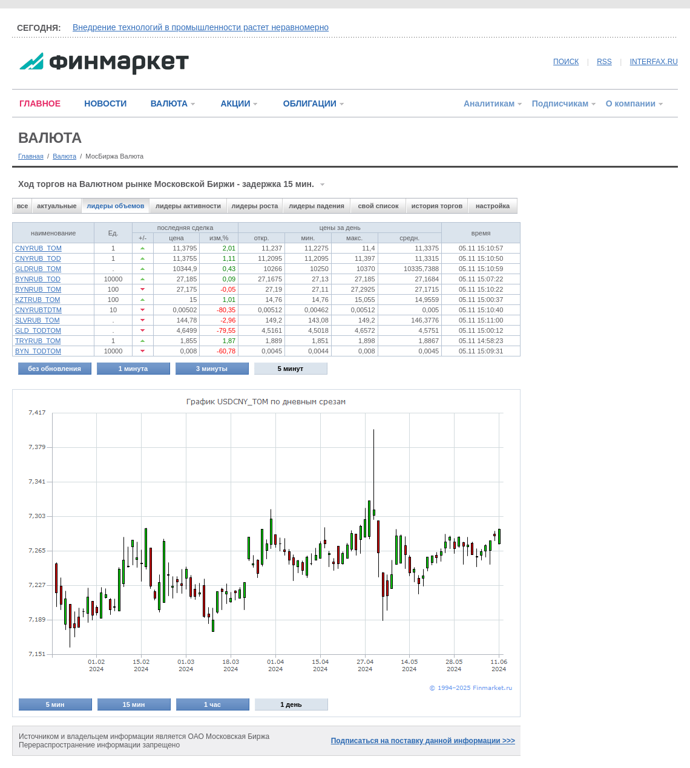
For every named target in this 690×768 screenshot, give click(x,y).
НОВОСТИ (105, 103)
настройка (493, 205)
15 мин (134, 704)
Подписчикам (560, 103)
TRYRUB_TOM (38, 340)
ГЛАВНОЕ (40, 103)
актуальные (56, 205)
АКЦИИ (235, 103)
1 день (291, 704)
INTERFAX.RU (654, 61)
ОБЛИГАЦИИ (310, 103)
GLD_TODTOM (38, 330)
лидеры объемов (116, 205)
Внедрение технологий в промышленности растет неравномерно (201, 27)
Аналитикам (489, 103)
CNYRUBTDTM (38, 309)
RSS (604, 61)
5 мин (55, 704)
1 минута (133, 368)
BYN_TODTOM (38, 351)
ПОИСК (566, 61)
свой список (378, 205)
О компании (631, 103)
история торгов (437, 205)
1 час (212, 704)
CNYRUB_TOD (38, 258)
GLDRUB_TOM (38, 268)
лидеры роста (255, 205)
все (22, 205)
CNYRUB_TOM (38, 248)
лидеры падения (316, 205)
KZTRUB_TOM (37, 299)
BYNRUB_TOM (38, 289)
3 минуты (212, 368)
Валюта (64, 156)
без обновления (54, 368)
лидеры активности (188, 205)
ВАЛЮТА (169, 103)
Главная (31, 156)
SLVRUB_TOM (37, 320)
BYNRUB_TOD (38, 279)
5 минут (290, 368)
